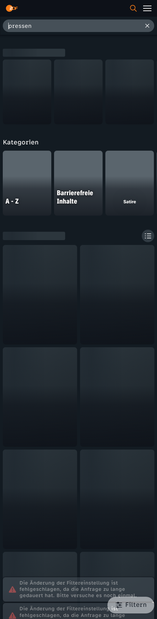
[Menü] (147, 8)
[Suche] (133, 8)
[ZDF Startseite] (12, 8)
